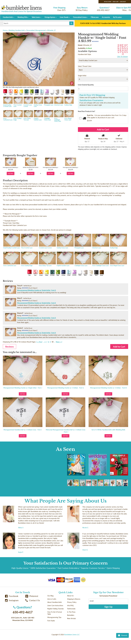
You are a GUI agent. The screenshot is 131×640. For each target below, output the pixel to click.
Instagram (11, 600)
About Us (70, 596)
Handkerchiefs (8, 17)
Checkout (123, 1)
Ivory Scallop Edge (18, 115)
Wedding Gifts (22, 17)
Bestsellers (70, 615)
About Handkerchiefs (54, 602)
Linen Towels (65, 17)
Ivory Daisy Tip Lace (28, 115)
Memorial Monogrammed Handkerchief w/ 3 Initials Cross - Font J (65, 431)
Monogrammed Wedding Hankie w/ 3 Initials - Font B (108, 388)
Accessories (106, 17)
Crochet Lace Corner (28, 102)
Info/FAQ (70, 605)
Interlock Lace (59, 101)
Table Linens (36, 17)
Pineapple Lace (48, 101)
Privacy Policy (71, 602)
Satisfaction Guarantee (91, 100)
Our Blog (50, 596)
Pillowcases (95, 17)
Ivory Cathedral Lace (8, 115)
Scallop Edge (69, 101)
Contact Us (32, 600)
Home (5, 30)
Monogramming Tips (54, 617)
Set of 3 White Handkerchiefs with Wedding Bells (108, 430)
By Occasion (117, 17)
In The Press (71, 612)
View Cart (116, 1)
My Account (107, 1)
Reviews (9, 346)
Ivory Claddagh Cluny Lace (59, 116)
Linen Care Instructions (55, 605)
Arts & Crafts (51, 599)
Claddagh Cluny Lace (48, 115)
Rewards (122, 635)
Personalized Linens (80, 17)
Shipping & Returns (73, 599)
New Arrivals (71, 618)
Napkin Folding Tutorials (55, 609)
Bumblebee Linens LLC (72, 635)
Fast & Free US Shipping (92, 95)
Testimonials (71, 609)
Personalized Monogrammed (36, 30)
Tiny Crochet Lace (18, 102)
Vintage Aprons (50, 17)
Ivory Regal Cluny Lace (69, 115)
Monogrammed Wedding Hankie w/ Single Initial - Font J (22, 388)
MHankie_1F (51, 30)
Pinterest (31, 596)
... (43, 342)
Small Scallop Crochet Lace (8, 102)
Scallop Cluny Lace (38, 102)
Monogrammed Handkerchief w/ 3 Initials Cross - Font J (23, 430)
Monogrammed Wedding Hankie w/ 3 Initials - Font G (65, 388)
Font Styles (51, 621)
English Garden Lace (38, 115)
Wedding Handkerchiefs (17, 30)
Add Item (10, 173)
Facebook (11, 596)
